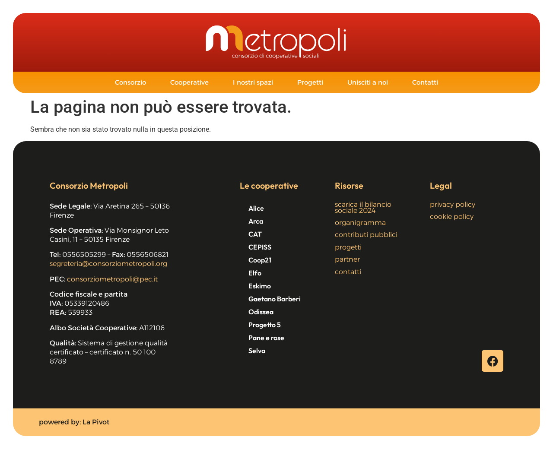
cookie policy (452, 216)
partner (347, 259)
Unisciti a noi (367, 82)
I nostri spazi (253, 82)
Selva (256, 350)
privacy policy (452, 204)
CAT (255, 234)
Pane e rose (266, 337)
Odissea (260, 311)
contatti (348, 272)
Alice (256, 208)
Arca (255, 221)
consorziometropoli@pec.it (112, 279)
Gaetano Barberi (274, 298)
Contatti (425, 82)
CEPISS (259, 247)
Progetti (310, 82)
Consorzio (130, 82)
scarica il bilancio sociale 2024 (363, 207)
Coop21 (259, 260)
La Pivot (96, 422)
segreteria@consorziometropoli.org (108, 263)
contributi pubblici (366, 235)
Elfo (254, 273)
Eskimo (259, 285)
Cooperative (189, 82)
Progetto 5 (264, 324)
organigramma (360, 222)
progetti (348, 247)
